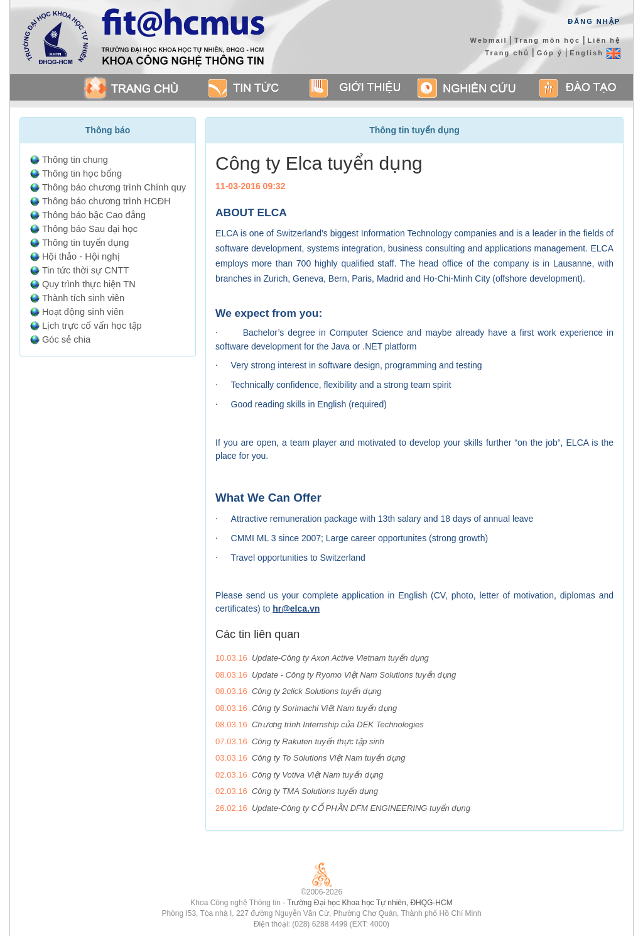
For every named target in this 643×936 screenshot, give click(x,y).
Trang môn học (547, 40)
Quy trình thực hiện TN (89, 284)
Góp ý (550, 53)
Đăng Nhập (594, 21)
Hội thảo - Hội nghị (81, 256)
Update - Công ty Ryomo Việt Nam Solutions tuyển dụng (354, 675)
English (595, 53)
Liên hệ (604, 40)
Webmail (488, 40)
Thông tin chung (75, 160)
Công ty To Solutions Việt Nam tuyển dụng (329, 758)
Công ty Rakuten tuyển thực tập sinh (318, 741)
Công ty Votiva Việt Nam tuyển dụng (317, 774)
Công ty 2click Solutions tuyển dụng (317, 691)
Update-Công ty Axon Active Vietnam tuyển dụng (340, 658)
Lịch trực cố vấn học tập (92, 326)
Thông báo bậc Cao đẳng (94, 215)
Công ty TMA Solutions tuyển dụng (315, 791)
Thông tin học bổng (82, 173)
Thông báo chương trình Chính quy (114, 187)
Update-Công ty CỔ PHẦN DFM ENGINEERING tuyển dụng (361, 808)
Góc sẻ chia (66, 339)
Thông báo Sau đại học (90, 229)
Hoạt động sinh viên (83, 312)
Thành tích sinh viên (83, 298)
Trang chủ (507, 53)
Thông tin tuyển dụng (85, 243)
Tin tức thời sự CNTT (85, 270)
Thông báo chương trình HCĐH (106, 201)
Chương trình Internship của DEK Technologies (338, 724)
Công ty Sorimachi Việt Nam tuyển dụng (324, 708)
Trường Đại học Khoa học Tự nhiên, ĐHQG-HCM (369, 902)
